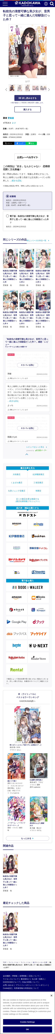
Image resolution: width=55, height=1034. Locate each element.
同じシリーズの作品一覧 (36, 240)
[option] (11, 873)
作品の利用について (30, 961)
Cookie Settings (27, 1022)
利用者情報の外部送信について (26, 967)
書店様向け (25, 958)
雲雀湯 (11, 118)
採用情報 (23, 955)
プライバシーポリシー (24, 964)
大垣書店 (16, 474)
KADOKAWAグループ (11, 961)
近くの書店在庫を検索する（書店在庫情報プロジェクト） (27, 500)
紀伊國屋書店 (38, 474)
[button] (48, 89)
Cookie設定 (7, 967)
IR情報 (14, 955)
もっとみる (26, 838)
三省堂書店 (38, 482)
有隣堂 (38, 491)
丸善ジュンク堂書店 (16, 491)
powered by (37, 450)
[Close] (51, 995)
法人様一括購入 (38, 958)
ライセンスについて (11, 958)
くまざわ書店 (16, 482)
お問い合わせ (8, 964)
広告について (34, 955)
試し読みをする (28, 98)
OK (27, 1029)
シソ (14, 123)
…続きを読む (16, 180)
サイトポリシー (41, 964)
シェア (21, 143)
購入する (27, 109)
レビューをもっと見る (35, 447)
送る (32, 143)
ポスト (9, 143)
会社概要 (6, 955)
